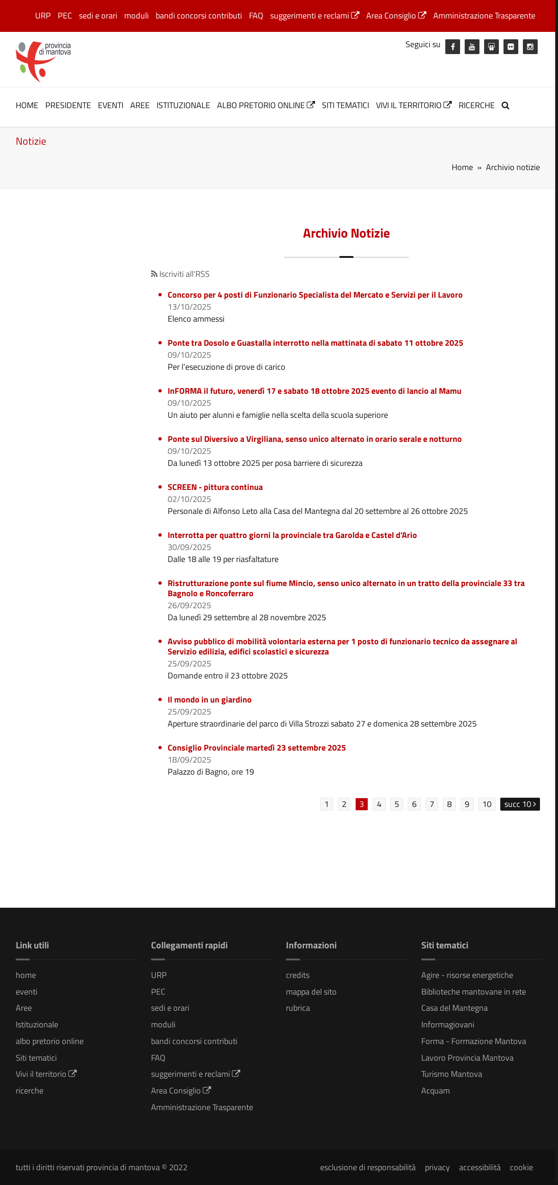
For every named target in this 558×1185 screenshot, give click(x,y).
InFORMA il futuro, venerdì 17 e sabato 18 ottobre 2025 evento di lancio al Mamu (314, 391)
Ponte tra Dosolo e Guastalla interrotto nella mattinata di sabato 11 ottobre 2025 (315, 342)
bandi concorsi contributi (199, 15)
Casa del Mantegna (454, 1008)
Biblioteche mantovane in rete (473, 991)
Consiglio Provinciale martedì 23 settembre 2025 (257, 747)
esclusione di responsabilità (368, 1167)
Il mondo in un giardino (210, 699)
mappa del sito (311, 991)
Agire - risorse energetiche (467, 975)
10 (486, 804)
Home (462, 167)
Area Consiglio (396, 15)
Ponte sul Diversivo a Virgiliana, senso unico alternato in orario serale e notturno (315, 439)
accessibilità (480, 1167)
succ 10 (520, 804)
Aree (140, 105)
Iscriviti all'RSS (180, 274)
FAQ (256, 15)
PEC (65, 15)
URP (43, 15)
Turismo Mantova (451, 1074)
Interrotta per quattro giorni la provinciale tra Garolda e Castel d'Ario (292, 535)
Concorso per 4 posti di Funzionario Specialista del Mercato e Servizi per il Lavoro (315, 294)
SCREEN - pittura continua (215, 487)
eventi (110, 105)
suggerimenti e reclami (314, 15)
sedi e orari (98, 15)
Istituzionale (183, 105)
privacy (437, 1167)
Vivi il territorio (414, 105)
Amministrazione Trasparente (484, 15)
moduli (136, 15)
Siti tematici (345, 105)
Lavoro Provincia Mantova (467, 1057)
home (27, 105)
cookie (521, 1167)
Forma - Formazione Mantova (473, 1041)
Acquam (435, 1090)
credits (297, 975)
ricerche (477, 105)
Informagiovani (447, 1024)
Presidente (68, 105)
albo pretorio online (266, 105)
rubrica (298, 1008)
